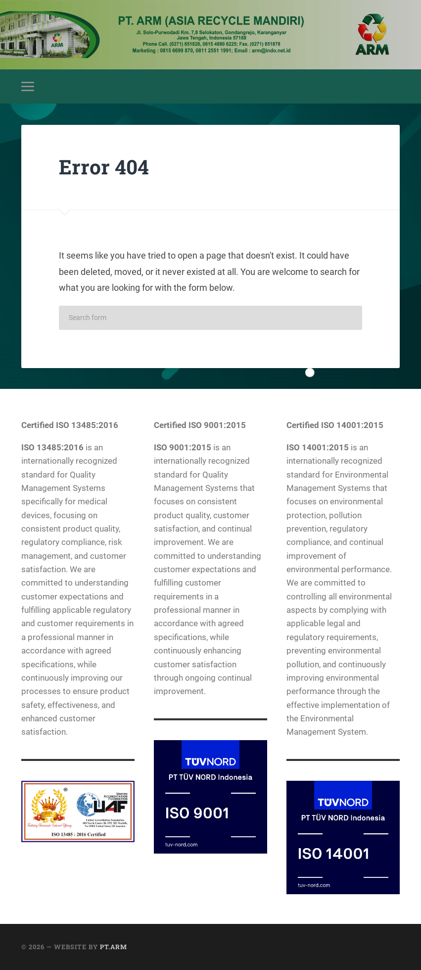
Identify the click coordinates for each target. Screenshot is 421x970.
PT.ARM (113, 947)
